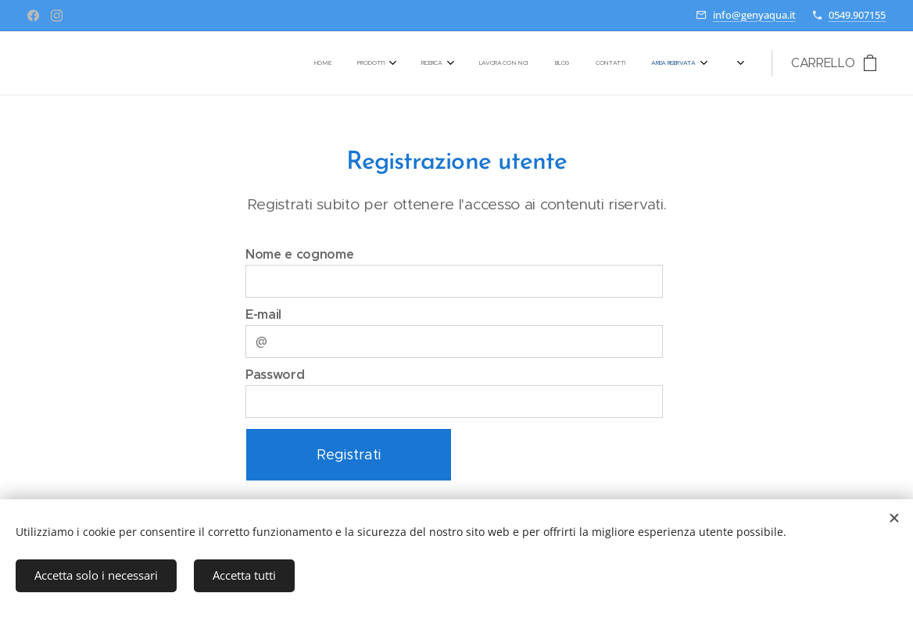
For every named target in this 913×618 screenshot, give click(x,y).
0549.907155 (857, 15)
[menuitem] (499, 63)
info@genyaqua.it (754, 15)
